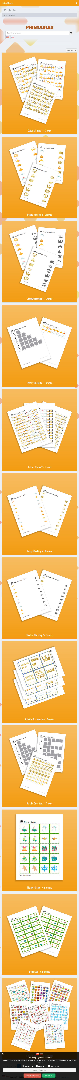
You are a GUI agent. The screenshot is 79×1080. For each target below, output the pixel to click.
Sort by (70, 50)
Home (5, 15)
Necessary (29, 1066)
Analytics (41, 1066)
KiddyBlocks (7, 3)
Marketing (55, 1066)
